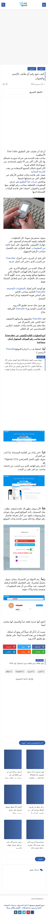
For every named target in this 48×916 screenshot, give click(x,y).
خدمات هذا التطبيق (28, 181)
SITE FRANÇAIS (37, 899)
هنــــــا (31, 349)
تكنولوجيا (20, 671)
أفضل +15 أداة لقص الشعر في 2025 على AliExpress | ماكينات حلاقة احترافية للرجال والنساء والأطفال (24, 366)
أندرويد (31, 69)
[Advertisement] (24, 38)
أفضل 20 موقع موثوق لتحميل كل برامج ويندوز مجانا (13, 810)
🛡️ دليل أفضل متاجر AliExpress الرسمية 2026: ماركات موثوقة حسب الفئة (24, 360)
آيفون (41, 69)
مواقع (9, 671)
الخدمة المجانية (38, 171)
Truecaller (10, 258)
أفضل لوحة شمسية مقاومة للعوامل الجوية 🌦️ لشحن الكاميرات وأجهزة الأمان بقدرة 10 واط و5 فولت (24, 369)
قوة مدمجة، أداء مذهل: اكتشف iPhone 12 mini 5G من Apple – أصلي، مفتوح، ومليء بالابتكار (35, 778)
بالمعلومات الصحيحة (16, 288)
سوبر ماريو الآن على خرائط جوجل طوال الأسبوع (14, 845)
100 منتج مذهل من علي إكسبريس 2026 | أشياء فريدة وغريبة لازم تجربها (24, 363)
